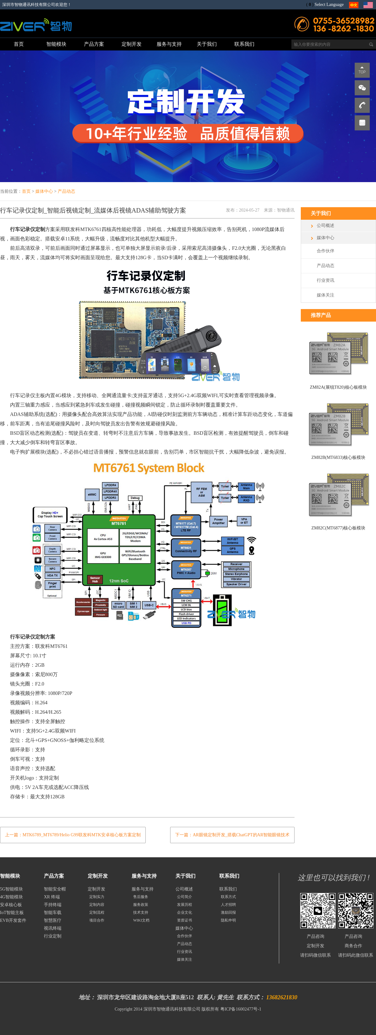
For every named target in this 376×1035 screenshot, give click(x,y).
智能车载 (52, 912)
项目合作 (96, 920)
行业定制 (52, 936)
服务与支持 (143, 889)
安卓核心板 (11, 904)
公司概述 (325, 225)
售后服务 (140, 897)
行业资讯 (325, 280)
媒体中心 (44, 191)
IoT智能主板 (12, 912)
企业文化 (184, 912)
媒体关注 (325, 295)
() (309, 4)
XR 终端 (52, 897)
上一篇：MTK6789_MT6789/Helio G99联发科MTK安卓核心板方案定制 (73, 835)
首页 (26, 191)
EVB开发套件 (13, 920)
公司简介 (184, 897)
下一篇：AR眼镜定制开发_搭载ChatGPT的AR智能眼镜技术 (232, 835)
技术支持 (140, 912)
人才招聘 (228, 904)
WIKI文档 (141, 920)
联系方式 (228, 897)
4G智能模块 (11, 897)
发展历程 (184, 904)
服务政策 (140, 904)
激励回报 (228, 912)
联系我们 (228, 889)
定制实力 (96, 897)
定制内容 (96, 904)
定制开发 (96, 889)
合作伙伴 (325, 251)
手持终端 (52, 904)
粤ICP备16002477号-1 (240, 1009)
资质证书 (184, 920)
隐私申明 (228, 920)
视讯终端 (52, 928)
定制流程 (96, 912)
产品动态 (66, 191)
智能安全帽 (55, 889)
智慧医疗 (52, 920)
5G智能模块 (11, 889)
